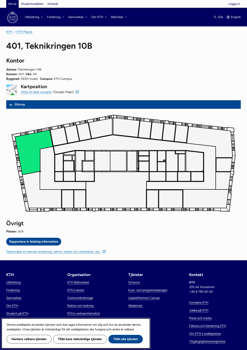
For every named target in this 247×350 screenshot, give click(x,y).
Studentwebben (32, 4)
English (236, 17)
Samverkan (14, 298)
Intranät (52, 4)
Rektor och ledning (80, 305)
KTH (9, 32)
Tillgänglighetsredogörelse (207, 341)
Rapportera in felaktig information (33, 241)
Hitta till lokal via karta (36, 92)
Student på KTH (17, 313)
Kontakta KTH (198, 302)
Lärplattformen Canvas (144, 298)
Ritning (20, 104)
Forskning (13, 290)
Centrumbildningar (80, 298)
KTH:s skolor (75, 290)
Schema (134, 282)
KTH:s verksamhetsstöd (83, 313)
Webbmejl (135, 305)
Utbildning (13, 282)
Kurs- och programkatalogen (148, 290)
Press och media (200, 318)
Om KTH (12, 305)
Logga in (234, 4)
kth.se (12, 4)
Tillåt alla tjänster (125, 339)
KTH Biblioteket (78, 282)
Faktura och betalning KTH (207, 326)
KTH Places (24, 32)
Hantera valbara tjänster (29, 339)
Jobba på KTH (198, 310)
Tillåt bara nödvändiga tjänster (80, 339)
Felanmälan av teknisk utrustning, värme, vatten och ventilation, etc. (53, 251)
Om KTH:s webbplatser (205, 333)
